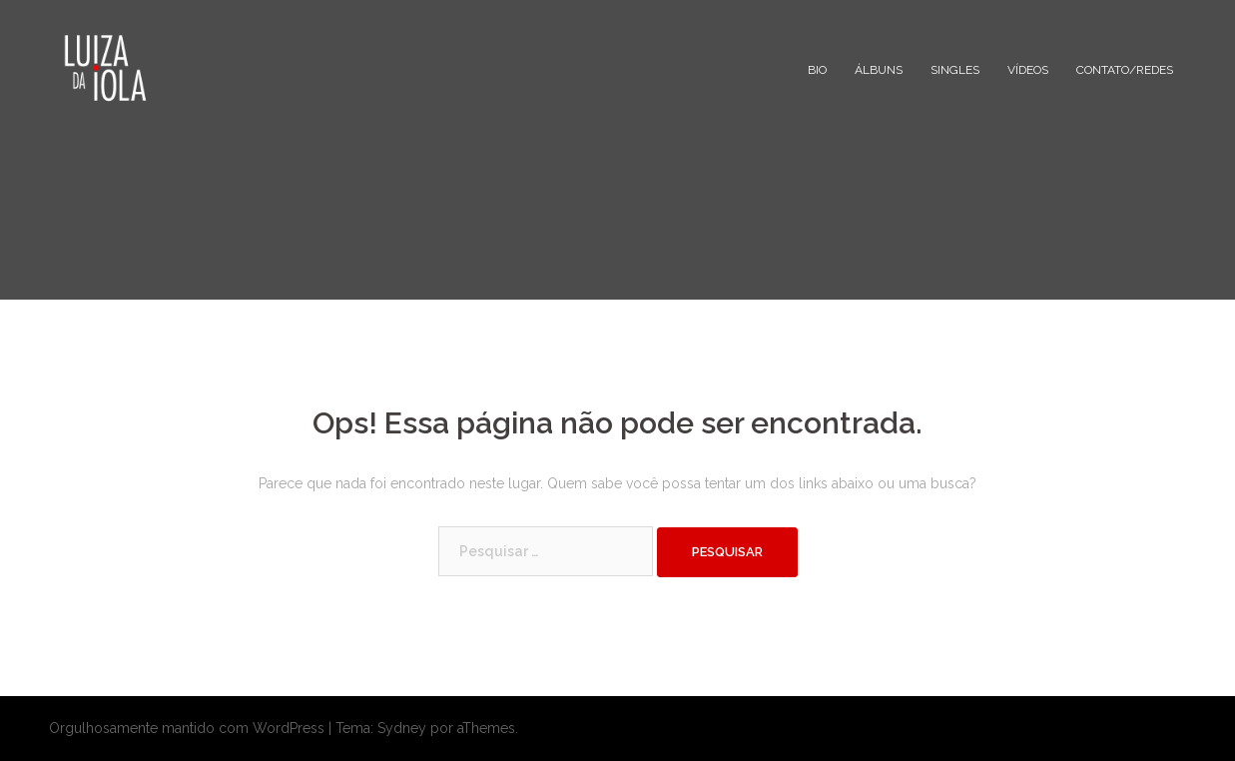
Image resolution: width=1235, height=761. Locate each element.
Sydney (401, 728)
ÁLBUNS (879, 70)
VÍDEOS (1027, 70)
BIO (817, 70)
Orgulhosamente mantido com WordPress (186, 728)
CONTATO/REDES (1124, 70)
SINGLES (954, 70)
